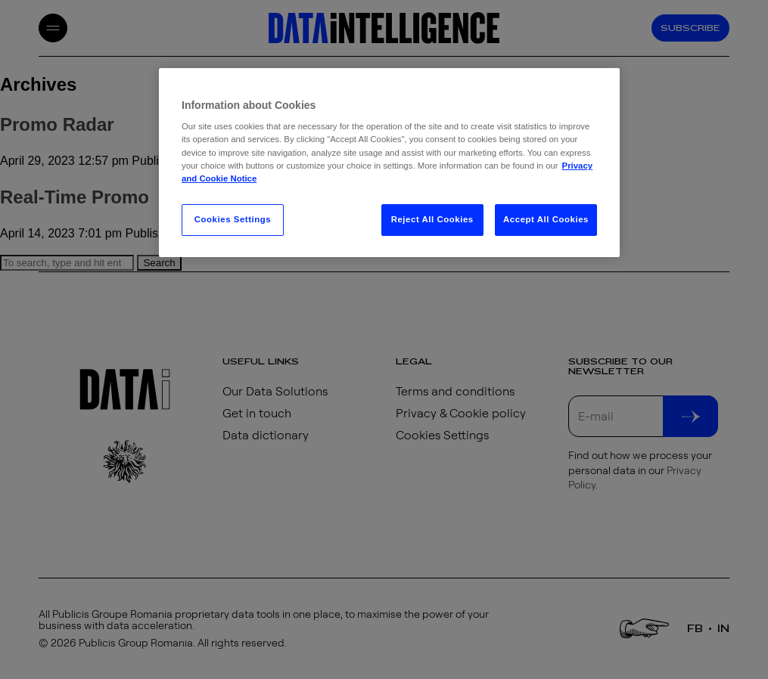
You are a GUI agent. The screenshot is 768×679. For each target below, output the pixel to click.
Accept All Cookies (546, 219)
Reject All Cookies (432, 219)
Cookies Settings (232, 219)
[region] (389, 162)
